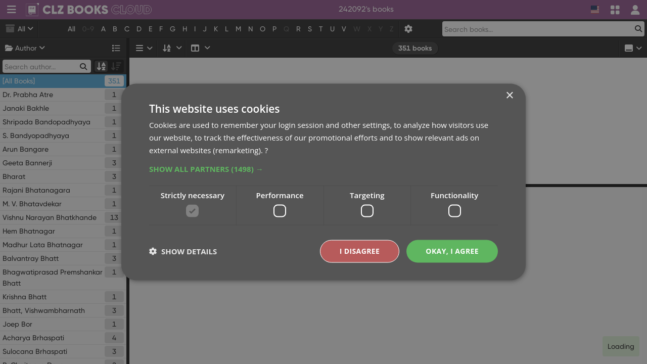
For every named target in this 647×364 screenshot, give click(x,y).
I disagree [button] (360, 251)
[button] (323, 168)
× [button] (509, 96)
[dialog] (323, 182)
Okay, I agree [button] (452, 251)
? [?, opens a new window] (266, 150)
